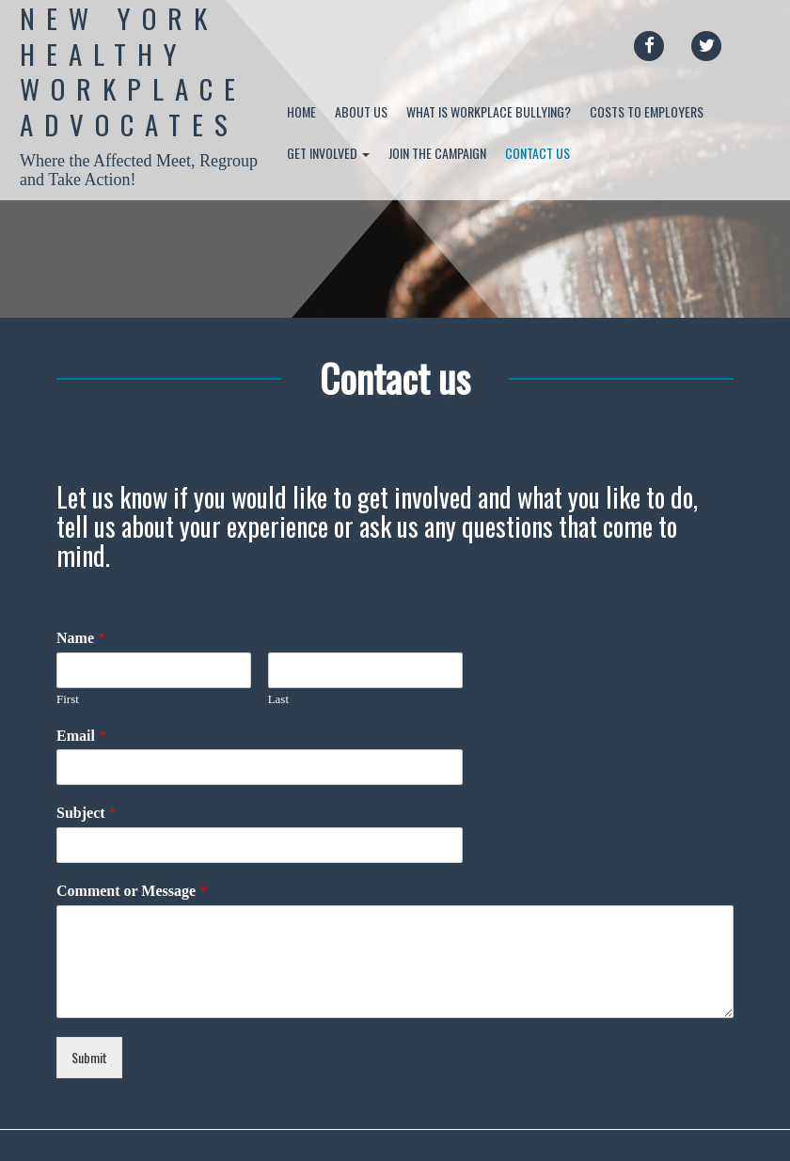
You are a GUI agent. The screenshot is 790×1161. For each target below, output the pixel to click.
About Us (361, 111)
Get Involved (328, 153)
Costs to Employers (646, 111)
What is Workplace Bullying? (488, 111)
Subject (86, 813)
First (67, 699)
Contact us (537, 153)
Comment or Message (131, 891)
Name (80, 638)
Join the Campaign (437, 153)
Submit (89, 1057)
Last (278, 699)
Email (81, 736)
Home (301, 111)
